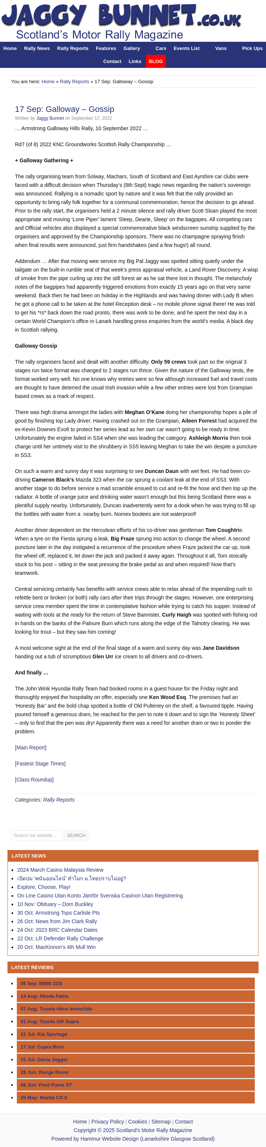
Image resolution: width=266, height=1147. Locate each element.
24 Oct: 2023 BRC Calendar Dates (57, 930)
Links (135, 61)
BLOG (156, 61)
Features (106, 48)
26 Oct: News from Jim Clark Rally (57, 921)
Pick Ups (252, 48)
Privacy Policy (107, 1122)
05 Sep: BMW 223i (41, 983)
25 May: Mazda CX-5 (44, 1097)
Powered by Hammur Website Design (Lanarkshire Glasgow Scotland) (132, 1139)
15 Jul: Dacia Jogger (44, 1059)
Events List (186, 48)
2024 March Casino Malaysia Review (60, 870)
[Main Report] (30, 747)
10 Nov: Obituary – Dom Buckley (55, 904)
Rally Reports (73, 48)
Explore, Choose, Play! (43, 887)
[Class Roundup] (34, 780)
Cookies (137, 1122)
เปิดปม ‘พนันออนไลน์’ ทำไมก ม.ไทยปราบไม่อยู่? (71, 878)
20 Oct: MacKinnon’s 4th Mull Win (56, 947)
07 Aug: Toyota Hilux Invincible (56, 1009)
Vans (220, 48)
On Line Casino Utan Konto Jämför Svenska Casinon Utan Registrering (100, 896)
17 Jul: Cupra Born (42, 1047)
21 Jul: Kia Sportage (44, 1034)
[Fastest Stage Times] (40, 764)
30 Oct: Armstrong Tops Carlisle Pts (58, 913)
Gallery (131, 48)
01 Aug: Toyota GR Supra (50, 1021)
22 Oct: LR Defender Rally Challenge (60, 938)
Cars (161, 48)
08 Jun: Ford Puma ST (46, 1085)
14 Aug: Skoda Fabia (44, 996)
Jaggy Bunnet (50, 118)
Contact (112, 61)
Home (10, 48)
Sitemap (161, 1122)
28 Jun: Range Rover (45, 1072)
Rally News (37, 48)
